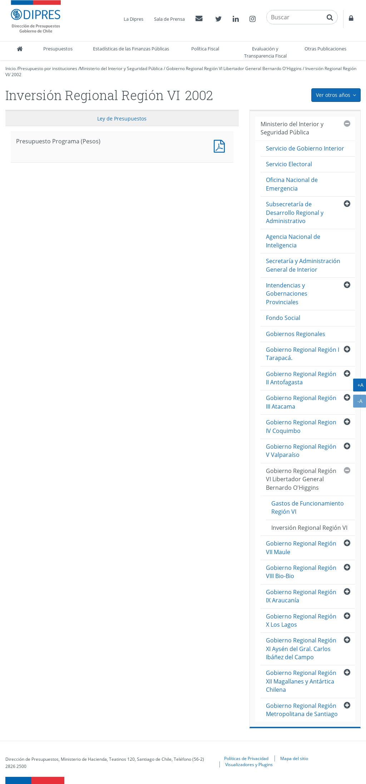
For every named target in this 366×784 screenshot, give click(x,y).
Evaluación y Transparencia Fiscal (265, 52)
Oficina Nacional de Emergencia (292, 184)
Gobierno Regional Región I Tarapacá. (302, 354)
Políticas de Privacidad (246, 758)
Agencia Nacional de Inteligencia (293, 241)
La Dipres (133, 19)
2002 (16, 75)
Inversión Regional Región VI (309, 528)
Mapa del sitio (294, 758)
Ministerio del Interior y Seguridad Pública (121, 68)
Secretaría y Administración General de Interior (303, 265)
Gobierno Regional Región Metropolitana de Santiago (302, 710)
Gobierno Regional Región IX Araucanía (301, 596)
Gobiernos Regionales (295, 334)
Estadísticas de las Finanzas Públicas (131, 48)
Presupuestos (58, 48)
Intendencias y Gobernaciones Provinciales (286, 293)
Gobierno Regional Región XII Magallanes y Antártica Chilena (301, 681)
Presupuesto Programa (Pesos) (221, 145)
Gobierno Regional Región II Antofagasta (301, 378)
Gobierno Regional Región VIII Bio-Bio (301, 572)
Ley (122, 118)
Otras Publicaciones (325, 48)
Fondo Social (283, 318)
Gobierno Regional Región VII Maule (301, 547)
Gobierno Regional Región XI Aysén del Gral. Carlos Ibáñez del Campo (301, 648)
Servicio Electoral (289, 164)
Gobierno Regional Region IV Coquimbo (301, 426)
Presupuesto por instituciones (47, 68)
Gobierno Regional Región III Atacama (301, 402)
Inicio (10, 68)
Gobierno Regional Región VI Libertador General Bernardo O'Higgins (234, 68)
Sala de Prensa (169, 19)
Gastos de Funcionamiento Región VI (307, 507)
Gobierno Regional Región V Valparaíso (301, 451)
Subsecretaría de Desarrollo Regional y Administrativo (294, 212)
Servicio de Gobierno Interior (305, 148)
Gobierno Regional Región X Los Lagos (301, 620)
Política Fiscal (205, 48)
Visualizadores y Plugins (249, 764)
